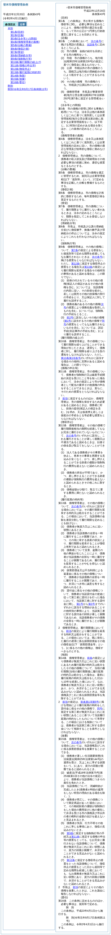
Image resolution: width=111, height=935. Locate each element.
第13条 (88, 266)
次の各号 (96, 41)
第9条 (70, 833)
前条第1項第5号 (90, 701)
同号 (99, 708)
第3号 (91, 604)
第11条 (75, 836)
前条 (89, 657)
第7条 (74, 250)
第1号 (79, 604)
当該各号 (92, 44)
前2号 (70, 317)
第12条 (75, 263)
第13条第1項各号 (71, 358)
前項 (65, 398)
